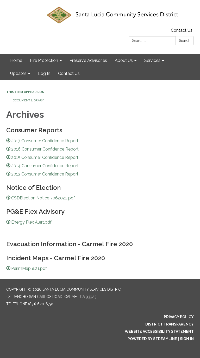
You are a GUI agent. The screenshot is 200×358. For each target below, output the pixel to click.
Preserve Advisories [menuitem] (88, 60)
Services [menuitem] (152, 60)
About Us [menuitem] (124, 60)
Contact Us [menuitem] (69, 73)
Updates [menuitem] (18, 73)
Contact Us (181, 30)
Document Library (28, 100)
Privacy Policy (179, 317)
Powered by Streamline (152, 339)
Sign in (187, 339)
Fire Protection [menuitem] (44, 60)
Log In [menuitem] (44, 73)
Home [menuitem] (16, 60)
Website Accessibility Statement (159, 331)
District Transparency (169, 324)
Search (184, 40)
